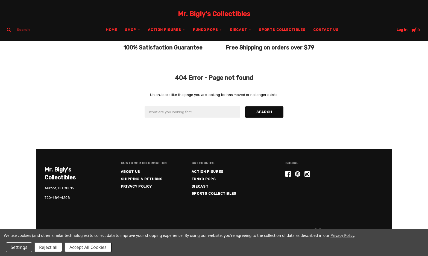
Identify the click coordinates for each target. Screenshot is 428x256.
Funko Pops (205, 30)
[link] (334, 192)
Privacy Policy (136, 186)
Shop (130, 30)
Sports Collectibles (282, 30)
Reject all (48, 247)
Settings (19, 247)
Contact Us (326, 30)
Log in (402, 30)
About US (130, 172)
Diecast (238, 30)
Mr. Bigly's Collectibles (214, 14)
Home (111, 30)
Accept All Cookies (88, 247)
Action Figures (164, 30)
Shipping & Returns (142, 179)
